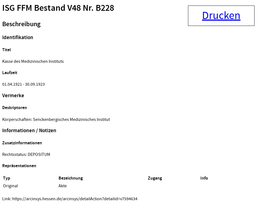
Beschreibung (21, 24)
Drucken (221, 16)
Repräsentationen (19, 166)
